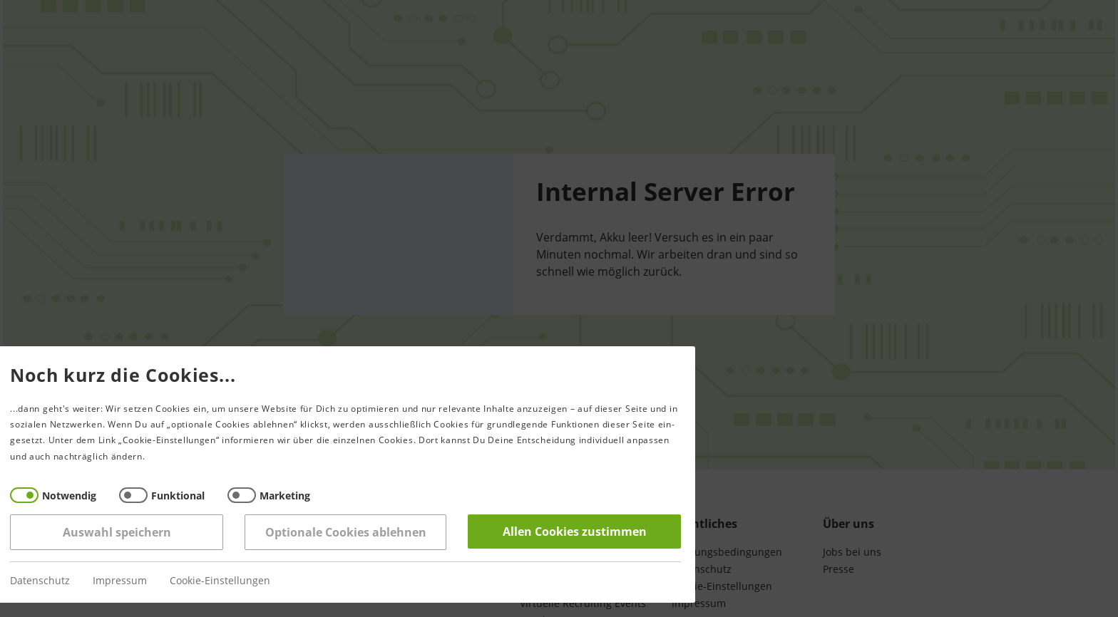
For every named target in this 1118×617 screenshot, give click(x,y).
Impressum (75, 581)
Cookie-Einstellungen (175, 581)
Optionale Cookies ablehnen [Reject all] (300, 532)
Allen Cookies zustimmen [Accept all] (530, 531)
